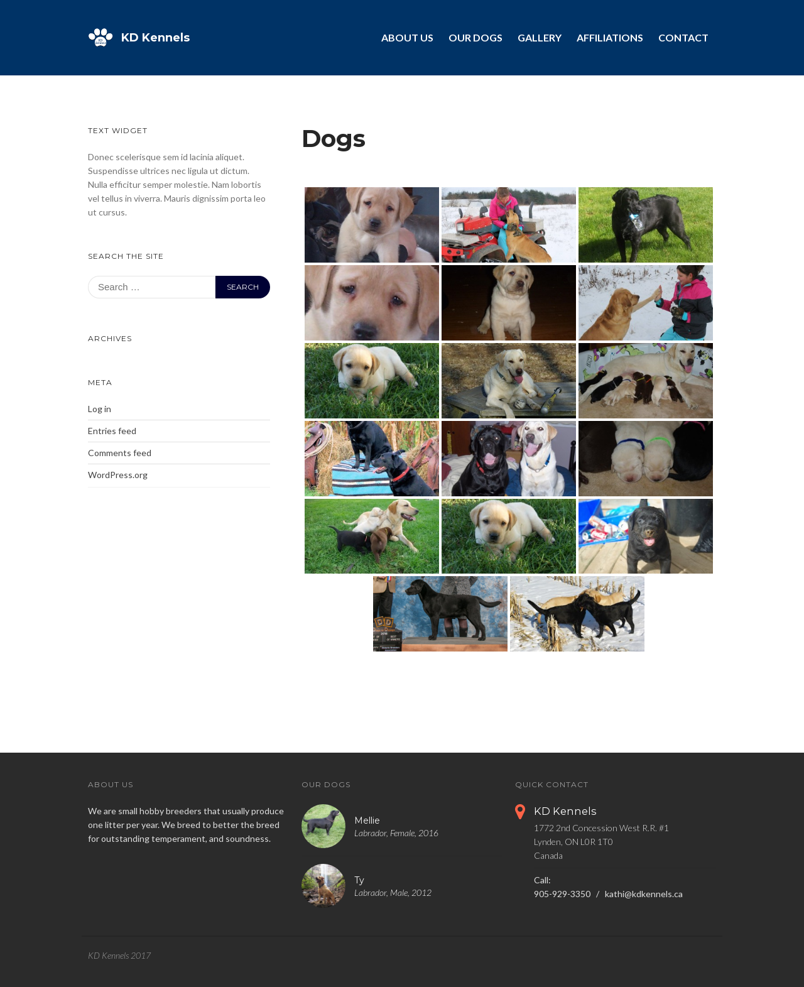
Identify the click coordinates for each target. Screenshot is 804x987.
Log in (99, 408)
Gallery (540, 37)
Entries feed (112, 430)
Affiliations (610, 37)
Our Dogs (475, 37)
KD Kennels (155, 38)
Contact (683, 37)
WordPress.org (118, 474)
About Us (407, 37)
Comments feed (119, 452)
